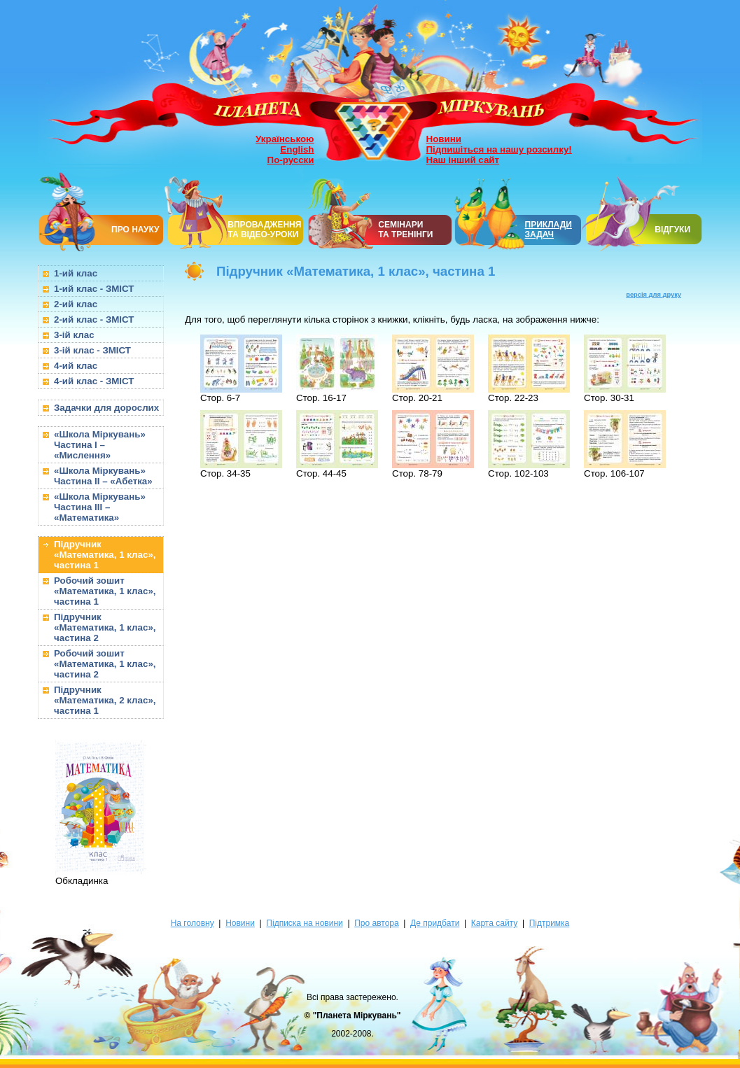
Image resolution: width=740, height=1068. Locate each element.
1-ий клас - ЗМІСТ (94, 288)
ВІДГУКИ (672, 229)
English (297, 149)
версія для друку (653, 294)
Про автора (376, 923)
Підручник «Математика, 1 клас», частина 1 (105, 554)
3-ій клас (74, 335)
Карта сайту (494, 923)
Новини (443, 139)
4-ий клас (75, 365)
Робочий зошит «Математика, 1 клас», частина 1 (105, 591)
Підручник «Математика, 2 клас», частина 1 (105, 700)
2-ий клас (75, 304)
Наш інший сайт (463, 160)
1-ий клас (75, 273)
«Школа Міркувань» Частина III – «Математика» (100, 507)
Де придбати (434, 923)
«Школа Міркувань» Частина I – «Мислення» (100, 445)
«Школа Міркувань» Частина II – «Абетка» (103, 475)
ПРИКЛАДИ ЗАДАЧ (548, 229)
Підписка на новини (304, 923)
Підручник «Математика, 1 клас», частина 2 (105, 627)
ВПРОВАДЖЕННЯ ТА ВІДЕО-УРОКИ (264, 229)
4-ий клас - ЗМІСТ (94, 381)
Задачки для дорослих (106, 407)
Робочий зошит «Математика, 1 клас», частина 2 (105, 664)
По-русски (290, 160)
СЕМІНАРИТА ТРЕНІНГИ (405, 229)
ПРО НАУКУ (135, 229)
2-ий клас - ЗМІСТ (94, 319)
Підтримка (549, 923)
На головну (192, 923)
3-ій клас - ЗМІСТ (92, 350)
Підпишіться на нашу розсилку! (499, 149)
